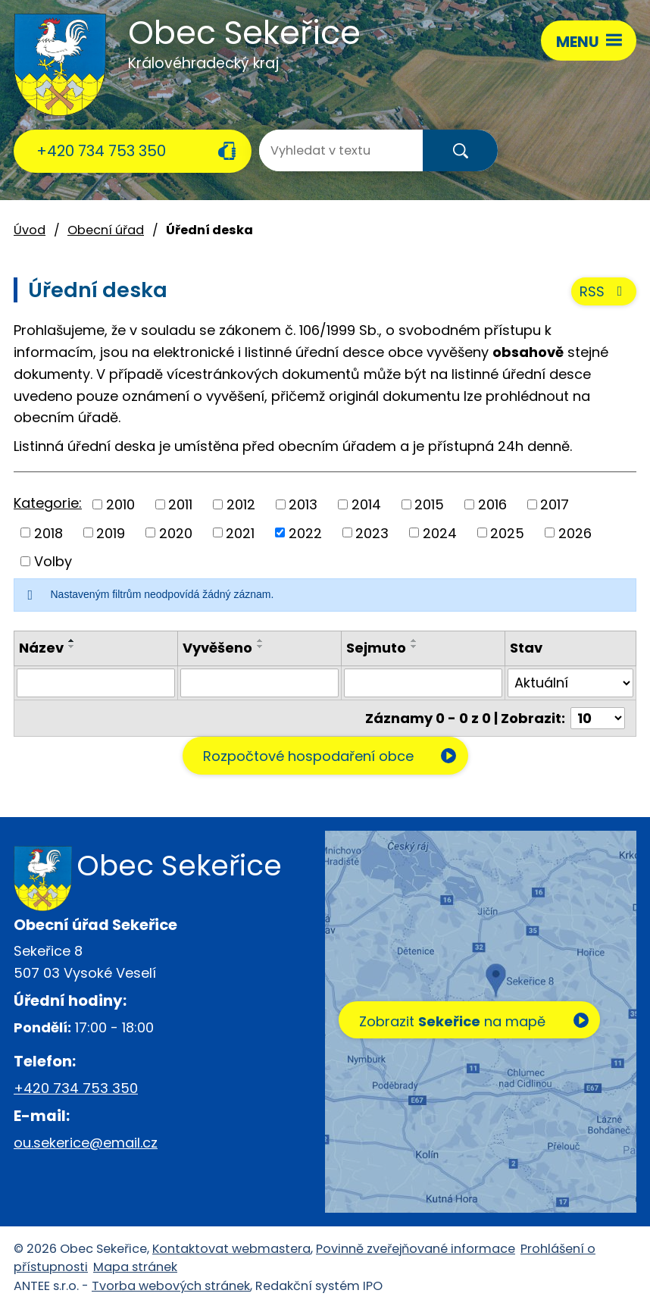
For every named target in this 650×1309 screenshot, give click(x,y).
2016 (492, 504)
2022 (305, 532)
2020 (175, 532)
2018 (48, 532)
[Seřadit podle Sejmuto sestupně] (414, 647)
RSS (604, 291)
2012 (241, 504)
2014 (366, 504)
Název (41, 647)
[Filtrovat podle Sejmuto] (423, 683)
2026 (575, 532)
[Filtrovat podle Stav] (570, 683)
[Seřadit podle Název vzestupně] (72, 640)
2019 (110, 532)
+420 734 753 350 (101, 150)
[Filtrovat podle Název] (96, 683)
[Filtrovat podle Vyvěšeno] (259, 683)
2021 (240, 532)
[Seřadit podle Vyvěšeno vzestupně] (260, 640)
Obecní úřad (105, 230)
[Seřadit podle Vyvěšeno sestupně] (260, 647)
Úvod (29, 230)
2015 (429, 504)
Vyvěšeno (217, 647)
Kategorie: (48, 502)
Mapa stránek (135, 1267)
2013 (303, 504)
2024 (440, 532)
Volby (53, 561)
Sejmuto (376, 647)
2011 (180, 504)
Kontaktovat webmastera (231, 1248)
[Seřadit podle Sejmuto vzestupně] (414, 640)
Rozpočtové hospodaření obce (308, 756)
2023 (372, 532)
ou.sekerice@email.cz (86, 1142)
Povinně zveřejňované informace (415, 1248)
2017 (554, 504)
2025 (507, 532)
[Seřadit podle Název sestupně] (72, 647)
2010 (120, 504)
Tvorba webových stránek (171, 1286)
